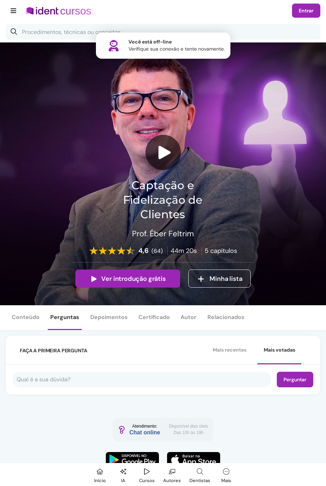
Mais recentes (229, 350)
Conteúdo (26, 317)
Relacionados (226, 317)
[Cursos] (147, 474)
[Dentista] (199, 474)
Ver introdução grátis (127, 278)
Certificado (154, 317)
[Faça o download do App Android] (132, 460)
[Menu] (14, 10)
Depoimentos (109, 317)
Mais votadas (279, 350)
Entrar (306, 10)
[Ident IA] (123, 474)
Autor (188, 317)
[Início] (99, 474)
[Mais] (226, 474)
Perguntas (64, 317)
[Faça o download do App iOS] (194, 460)
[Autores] (172, 474)
